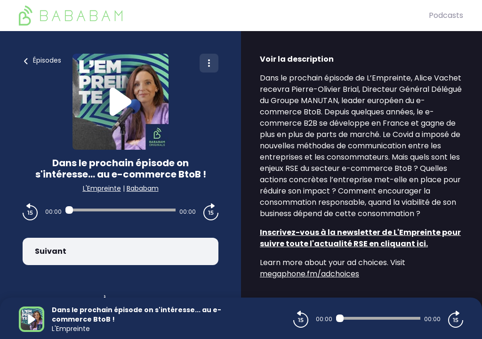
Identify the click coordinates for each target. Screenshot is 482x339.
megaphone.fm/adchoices (309, 273)
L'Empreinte (102, 188)
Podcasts (446, 15)
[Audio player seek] (120, 210)
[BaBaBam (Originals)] (224, 15)
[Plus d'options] (209, 63)
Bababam (143, 188)
